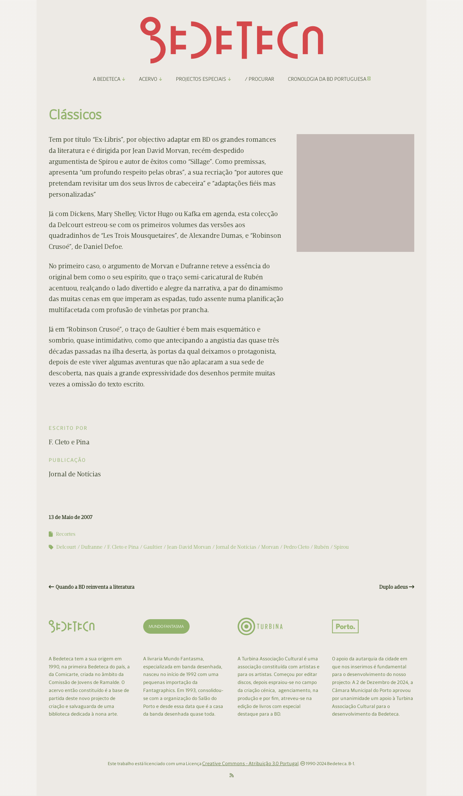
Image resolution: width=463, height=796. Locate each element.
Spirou (341, 547)
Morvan (270, 547)
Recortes (65, 534)
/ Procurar (259, 79)
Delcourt (66, 547)
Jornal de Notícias (236, 547)
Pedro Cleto (296, 547)
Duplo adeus (393, 587)
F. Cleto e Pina (123, 547)
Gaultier (153, 547)
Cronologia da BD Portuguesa (329, 79)
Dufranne (91, 547)
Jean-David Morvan (189, 547)
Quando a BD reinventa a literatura (95, 587)
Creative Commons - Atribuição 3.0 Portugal (250, 763)
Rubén (321, 547)
